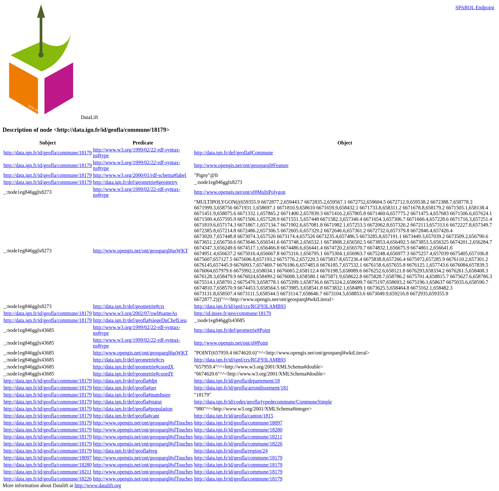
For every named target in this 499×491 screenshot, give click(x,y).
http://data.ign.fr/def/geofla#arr (124, 387)
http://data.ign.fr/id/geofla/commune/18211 (238, 436)
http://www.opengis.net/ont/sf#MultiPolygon (239, 192)
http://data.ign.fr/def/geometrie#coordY (133, 373)
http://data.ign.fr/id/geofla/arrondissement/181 (241, 387)
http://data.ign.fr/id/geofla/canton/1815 (233, 415)
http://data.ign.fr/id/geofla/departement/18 (237, 380)
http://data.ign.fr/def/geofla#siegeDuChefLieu (139, 320)
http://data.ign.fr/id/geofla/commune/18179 (48, 152)
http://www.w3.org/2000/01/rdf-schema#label (139, 175)
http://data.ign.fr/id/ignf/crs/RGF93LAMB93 (240, 306)
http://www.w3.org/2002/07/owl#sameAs (135, 313)
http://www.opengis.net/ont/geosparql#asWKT (140, 250)
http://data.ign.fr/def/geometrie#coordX (133, 366)
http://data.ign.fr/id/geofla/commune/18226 (238, 443)
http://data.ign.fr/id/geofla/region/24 (231, 450)
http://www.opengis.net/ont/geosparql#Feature (241, 165)
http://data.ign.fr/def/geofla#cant (126, 415)
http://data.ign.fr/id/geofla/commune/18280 (238, 429)
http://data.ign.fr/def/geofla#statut (127, 401)
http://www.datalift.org (97, 485)
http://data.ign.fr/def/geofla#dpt (125, 380)
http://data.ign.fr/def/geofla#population (132, 408)
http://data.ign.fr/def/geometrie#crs (128, 306)
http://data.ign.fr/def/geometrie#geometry (135, 182)
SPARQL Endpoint (474, 7)
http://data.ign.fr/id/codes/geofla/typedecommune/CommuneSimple (263, 401)
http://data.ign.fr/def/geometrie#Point (232, 330)
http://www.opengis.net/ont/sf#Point (231, 343)
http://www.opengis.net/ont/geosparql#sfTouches (143, 422)
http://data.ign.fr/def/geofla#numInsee (131, 394)
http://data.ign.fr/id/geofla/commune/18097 (238, 422)
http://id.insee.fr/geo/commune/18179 (232, 313)
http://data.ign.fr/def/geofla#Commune (233, 152)
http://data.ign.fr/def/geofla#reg (125, 450)
